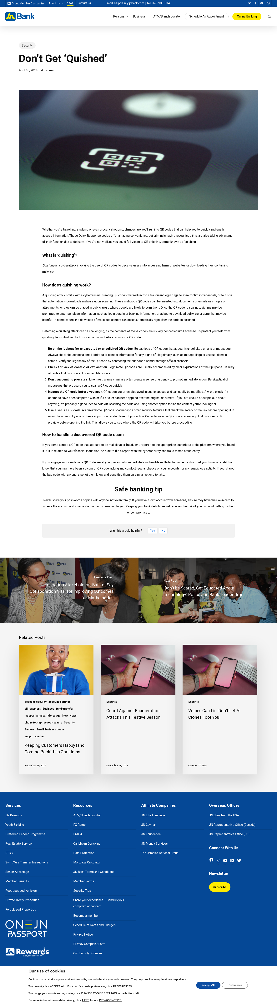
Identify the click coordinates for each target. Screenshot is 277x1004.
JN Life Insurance (153, 815)
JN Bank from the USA (224, 815)
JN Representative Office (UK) (229, 834)
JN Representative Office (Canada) (232, 825)
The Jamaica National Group (160, 853)
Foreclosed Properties (20, 909)
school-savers (52, 722)
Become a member (86, 915)
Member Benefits (17, 881)
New (65, 715)
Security (27, 45)
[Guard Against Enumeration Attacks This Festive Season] (138, 709)
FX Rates (79, 825)
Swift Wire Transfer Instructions (26, 862)
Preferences (238, 985)
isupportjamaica (35, 715)
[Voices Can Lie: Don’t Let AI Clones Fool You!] (220, 709)
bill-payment (33, 708)
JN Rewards (13, 815)
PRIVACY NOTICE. (109, 1000)
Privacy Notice (83, 934)
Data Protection (83, 853)
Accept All (211, 985)
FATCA (77, 834)
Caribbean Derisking (86, 843)
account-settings (59, 701)
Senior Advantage (17, 872)
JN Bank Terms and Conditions (93, 872)
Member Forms (83, 881)
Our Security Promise (87, 953)
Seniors (30, 729)
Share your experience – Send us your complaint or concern (98, 903)
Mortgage (54, 715)
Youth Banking (14, 825)
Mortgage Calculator (86, 862)
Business (48, 708)
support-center (34, 736)
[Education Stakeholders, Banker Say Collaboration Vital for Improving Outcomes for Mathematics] (69, 590)
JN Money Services (154, 843)
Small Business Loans (51, 729)
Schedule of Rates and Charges (94, 925)
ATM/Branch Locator (87, 815)
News (73, 715)
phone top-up (33, 722)
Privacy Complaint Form (89, 944)
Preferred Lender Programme (25, 834)
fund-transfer (64, 708)
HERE (83, 1000)
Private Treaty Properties (22, 900)
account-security (36, 701)
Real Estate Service (18, 843)
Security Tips (82, 890)
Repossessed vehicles (21, 890)
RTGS (9, 853)
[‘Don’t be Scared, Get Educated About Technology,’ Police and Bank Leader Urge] (207, 590)
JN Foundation (151, 834)
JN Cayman (148, 825)
